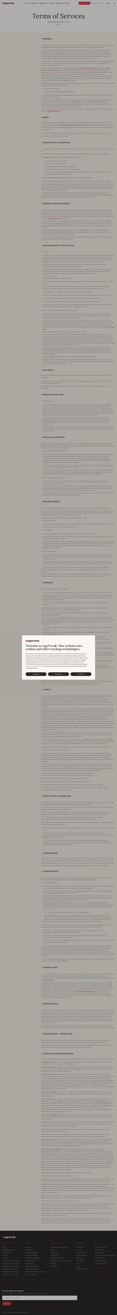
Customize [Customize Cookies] (58, 674)
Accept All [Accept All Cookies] (81, 674)
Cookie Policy (29, 666)
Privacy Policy (39, 666)
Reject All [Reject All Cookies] (36, 674)
